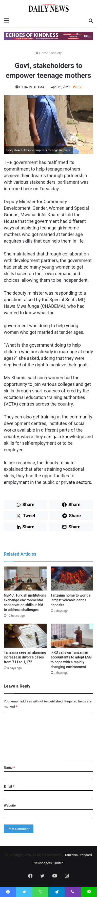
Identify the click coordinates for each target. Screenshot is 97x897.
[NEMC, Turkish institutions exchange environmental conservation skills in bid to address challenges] (25, 578)
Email (9, 786)
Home (41, 53)
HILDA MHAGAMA (31, 87)
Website (10, 805)
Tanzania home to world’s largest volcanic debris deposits (71, 600)
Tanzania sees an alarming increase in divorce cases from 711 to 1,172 (25, 657)
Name (9, 767)
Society (56, 53)
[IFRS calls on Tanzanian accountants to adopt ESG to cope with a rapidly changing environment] (72, 636)
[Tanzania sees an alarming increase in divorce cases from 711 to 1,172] (25, 636)
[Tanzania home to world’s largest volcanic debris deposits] (72, 578)
